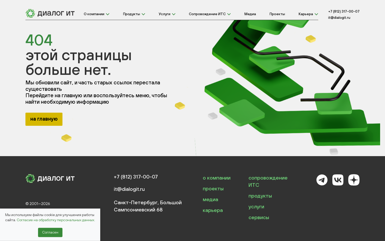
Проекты (277, 14)
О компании (94, 14)
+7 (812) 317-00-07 (344, 11)
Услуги (164, 14)
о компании (217, 178)
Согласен (50, 232)
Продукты (131, 14)
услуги (256, 206)
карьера (213, 210)
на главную (44, 119)
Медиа (250, 14)
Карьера (306, 14)
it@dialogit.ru (339, 17)
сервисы (259, 217)
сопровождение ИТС (268, 181)
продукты (260, 196)
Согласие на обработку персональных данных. (56, 220)
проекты (213, 188)
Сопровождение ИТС (207, 14)
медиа (210, 199)
